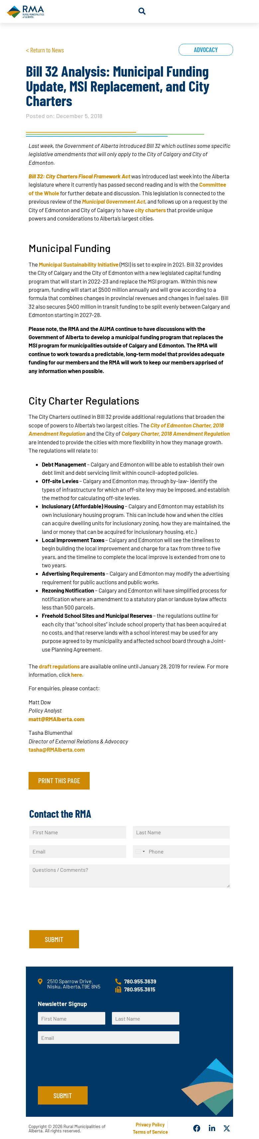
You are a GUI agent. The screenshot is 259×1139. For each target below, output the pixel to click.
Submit (54, 939)
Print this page (59, 780)
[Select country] (140, 851)
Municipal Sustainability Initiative (79, 264)
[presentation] (79, 919)
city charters (150, 210)
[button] (141, 11)
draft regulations (59, 666)
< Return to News (45, 50)
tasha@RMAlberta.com (57, 749)
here (76, 674)
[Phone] (181, 851)
